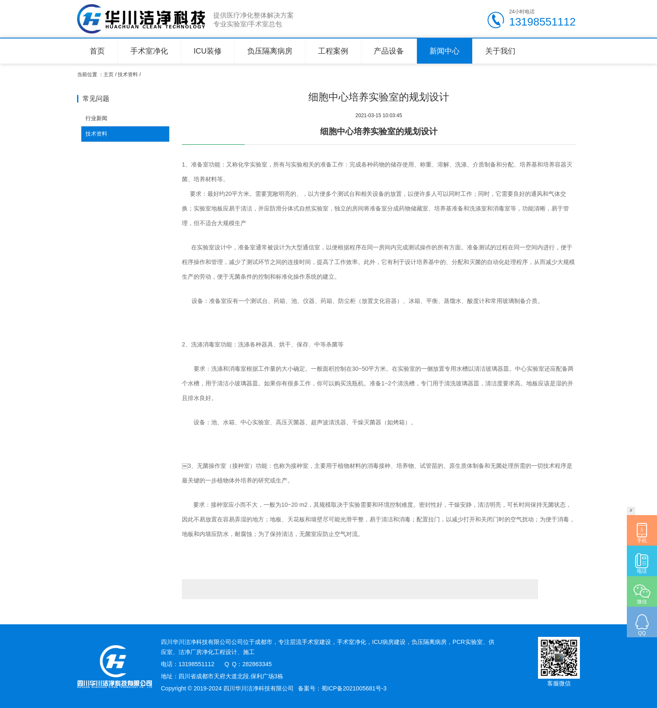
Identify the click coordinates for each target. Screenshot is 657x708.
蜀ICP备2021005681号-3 (354, 688)
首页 (97, 51)
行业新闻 (96, 118)
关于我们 (500, 51)
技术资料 (128, 74)
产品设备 (389, 51)
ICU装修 (208, 51)
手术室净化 (149, 51)
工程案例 (333, 51)
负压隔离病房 (269, 51)
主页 (108, 74)
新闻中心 (444, 51)
